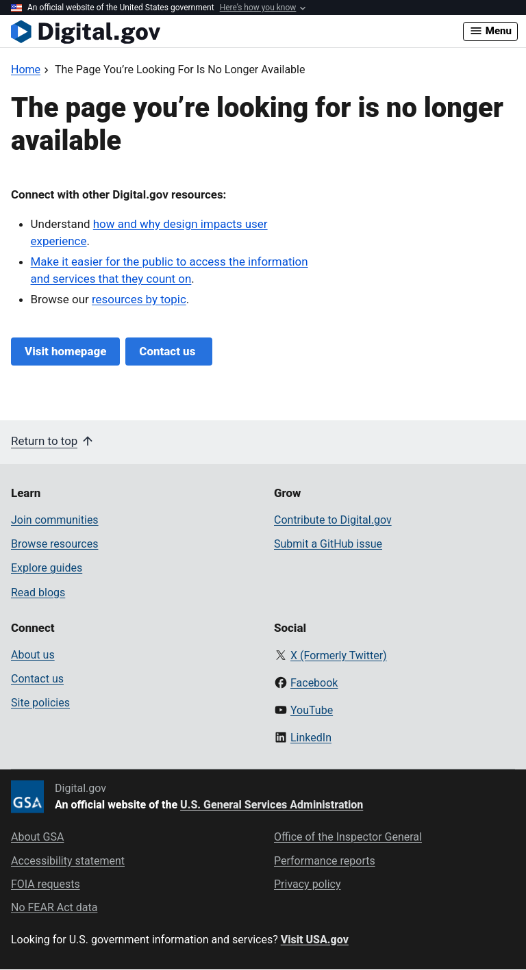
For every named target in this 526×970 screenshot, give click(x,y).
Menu (490, 31)
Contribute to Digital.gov (333, 519)
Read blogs (38, 592)
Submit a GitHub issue (328, 543)
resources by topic (139, 299)
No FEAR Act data (54, 907)
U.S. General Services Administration (271, 804)
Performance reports (324, 860)
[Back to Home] (25, 69)
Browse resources (54, 543)
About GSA (37, 836)
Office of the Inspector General (348, 836)
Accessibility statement (68, 860)
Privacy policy (307, 884)
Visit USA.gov (315, 939)
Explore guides (46, 567)
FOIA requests (45, 884)
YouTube (311, 710)
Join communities (55, 519)
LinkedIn (310, 737)
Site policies (40, 702)
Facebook (314, 682)
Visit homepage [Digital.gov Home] (65, 351)
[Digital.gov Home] (237, 31)
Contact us (168, 351)
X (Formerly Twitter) (338, 655)
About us (33, 654)
